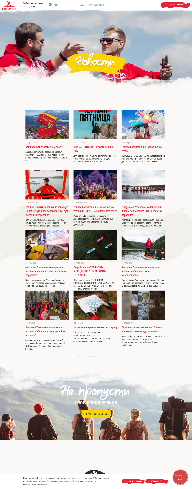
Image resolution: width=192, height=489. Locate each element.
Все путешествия (96, 5)
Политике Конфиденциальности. (35, 484)
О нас (82, 5)
